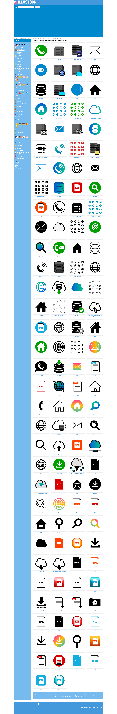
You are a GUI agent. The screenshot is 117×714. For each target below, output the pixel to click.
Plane (18, 116)
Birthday (19, 53)
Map (16, 165)
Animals (19, 74)
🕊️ (16, 87)
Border (17, 162)
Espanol (20, 704)
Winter (19, 61)
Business (19, 145)
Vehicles (19, 114)
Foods (19, 101)
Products (19, 153)
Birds (18, 82)
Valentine (19, 52)
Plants (19, 69)
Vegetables (20, 111)
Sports (19, 135)
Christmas (20, 47)
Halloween (20, 49)
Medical (19, 148)
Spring (19, 57)
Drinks (19, 106)
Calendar (19, 46)
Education (20, 130)
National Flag (21, 158)
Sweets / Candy (21, 104)
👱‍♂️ (16, 126)
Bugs (18, 98)
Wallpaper (18, 164)
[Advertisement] (58, 22)
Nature (19, 64)
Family (17, 122)
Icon (18, 156)
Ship (18, 119)
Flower (19, 66)
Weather (19, 72)
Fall (18, 60)
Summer (19, 58)
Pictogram (18, 168)
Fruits (18, 109)
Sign (16, 167)
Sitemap (32, 704)
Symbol (22, 156)
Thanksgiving (21, 50)
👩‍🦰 (27, 124)
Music (18, 143)
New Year (20, 55)
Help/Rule (44, 704)
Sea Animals (20, 90)
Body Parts (20, 150)
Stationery (20, 132)
